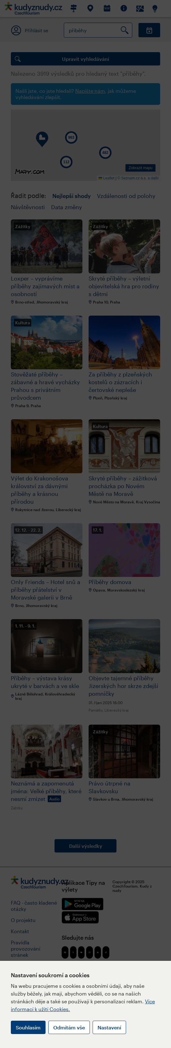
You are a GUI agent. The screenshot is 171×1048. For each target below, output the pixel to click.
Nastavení (109, 1027)
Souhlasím (28, 1027)
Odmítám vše (69, 1027)
